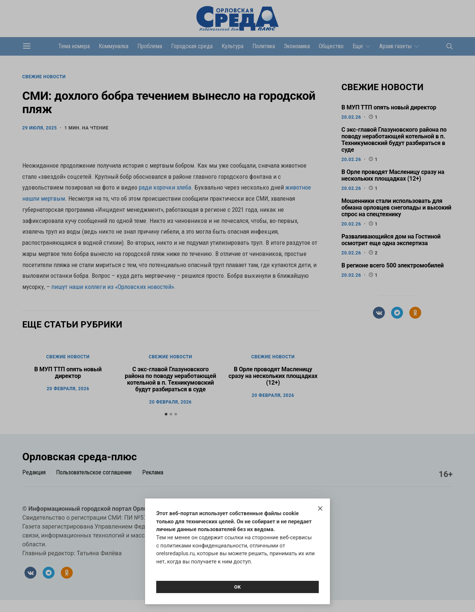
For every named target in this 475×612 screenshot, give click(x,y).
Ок (237, 587)
